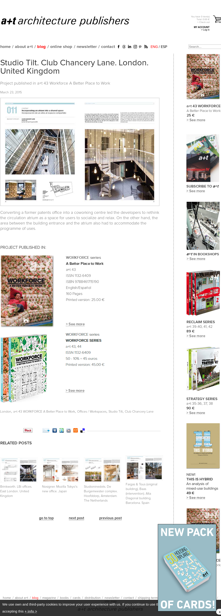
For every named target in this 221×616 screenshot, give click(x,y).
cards (77, 598)
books (64, 598)
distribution (93, 598)
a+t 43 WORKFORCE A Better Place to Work (44, 411)
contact (108, 47)
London (5, 411)
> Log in (205, 29)
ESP (164, 47)
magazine (49, 598)
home (5, 47)
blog (41, 47)
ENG (154, 47)
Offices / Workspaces (91, 411)
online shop (61, 47)
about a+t (24, 47)
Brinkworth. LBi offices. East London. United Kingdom (16, 491)
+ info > (31, 611)
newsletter (87, 47)
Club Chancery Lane (139, 411)
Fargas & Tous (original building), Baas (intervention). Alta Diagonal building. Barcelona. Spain (141, 494)
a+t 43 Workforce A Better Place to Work (73, 83)
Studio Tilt (116, 411)
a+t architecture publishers (71, 21)
